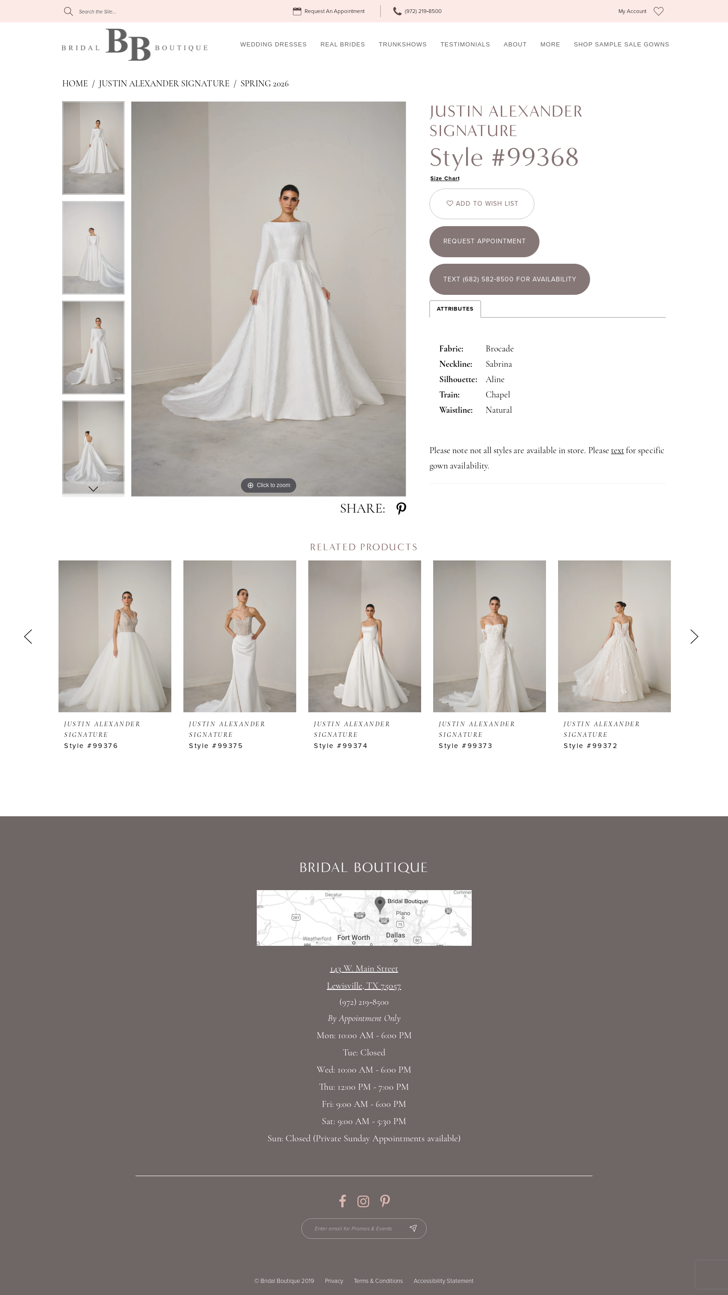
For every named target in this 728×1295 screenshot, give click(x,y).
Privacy (334, 1281)
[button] (632, 11)
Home (75, 84)
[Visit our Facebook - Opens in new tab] (342, 1201)
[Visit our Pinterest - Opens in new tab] (385, 1201)
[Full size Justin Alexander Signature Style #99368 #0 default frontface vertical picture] (268, 299)
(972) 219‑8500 (364, 1002)
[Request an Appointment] (330, 11)
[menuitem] (330, 11)
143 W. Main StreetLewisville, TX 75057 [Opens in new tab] (364, 977)
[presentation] (114, 636)
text (617, 451)
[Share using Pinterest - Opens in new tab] (401, 509)
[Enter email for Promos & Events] (364, 1228)
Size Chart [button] (445, 178)
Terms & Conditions (378, 1281)
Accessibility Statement (444, 1281)
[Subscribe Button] (413, 1228)
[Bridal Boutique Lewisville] (134, 44)
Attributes (455, 309)
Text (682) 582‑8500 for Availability (510, 280)
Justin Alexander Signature (164, 84)
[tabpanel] (93, 151)
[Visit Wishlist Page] (658, 11)
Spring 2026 (264, 84)
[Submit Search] (68, 11)
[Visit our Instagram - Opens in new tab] (363, 1201)
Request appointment (484, 242)
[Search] (120, 11)
